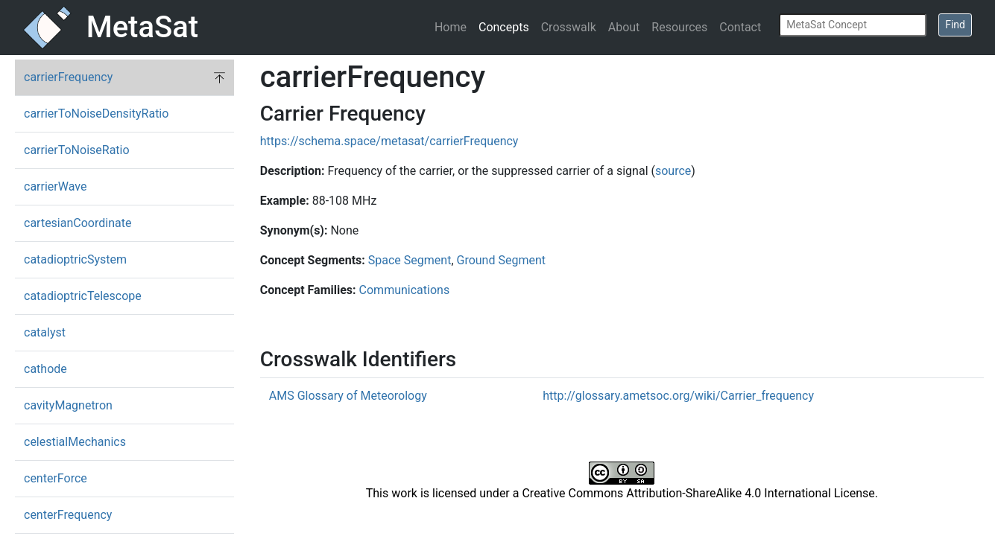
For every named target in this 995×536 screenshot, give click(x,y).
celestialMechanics (75, 442)
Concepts (503, 27)
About (624, 27)
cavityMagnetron (68, 405)
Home (451, 27)
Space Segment (410, 260)
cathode (45, 369)
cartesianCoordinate (77, 223)
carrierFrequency (68, 77)
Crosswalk (568, 27)
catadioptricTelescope (83, 296)
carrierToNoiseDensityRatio (96, 113)
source (673, 171)
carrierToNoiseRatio (77, 150)
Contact (740, 27)
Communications (404, 290)
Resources (679, 27)
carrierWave (55, 186)
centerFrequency (68, 515)
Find (955, 25)
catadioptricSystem (75, 259)
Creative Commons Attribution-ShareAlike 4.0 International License (698, 493)
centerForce (55, 478)
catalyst (45, 332)
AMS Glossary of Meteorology (348, 396)
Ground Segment (501, 260)
